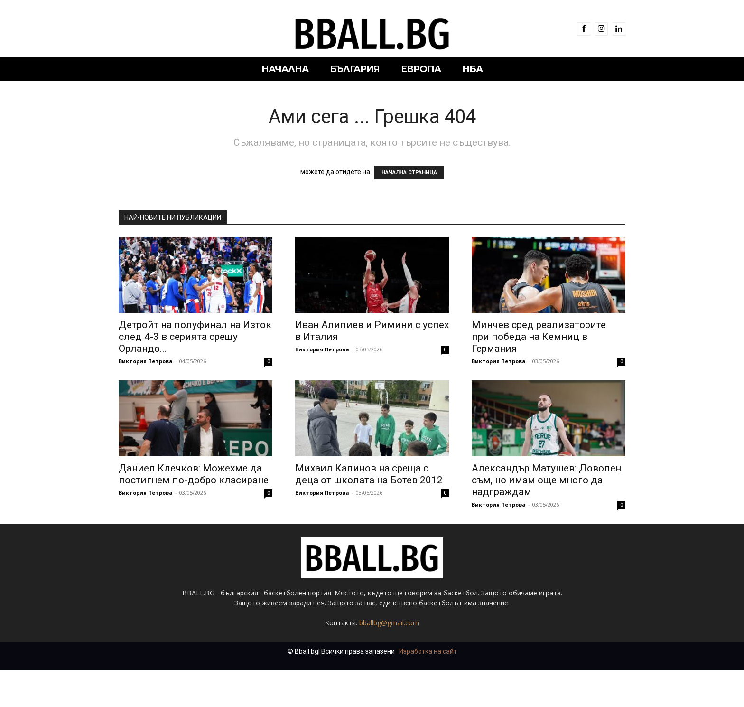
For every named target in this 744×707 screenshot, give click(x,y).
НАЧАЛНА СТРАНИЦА (409, 173)
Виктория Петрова (146, 361)
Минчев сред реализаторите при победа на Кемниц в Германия (539, 336)
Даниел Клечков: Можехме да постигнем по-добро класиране (194, 474)
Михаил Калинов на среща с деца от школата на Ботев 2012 (369, 474)
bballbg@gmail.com (389, 659)
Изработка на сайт (428, 688)
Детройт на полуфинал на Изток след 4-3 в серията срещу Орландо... (195, 336)
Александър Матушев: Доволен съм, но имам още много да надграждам (546, 480)
